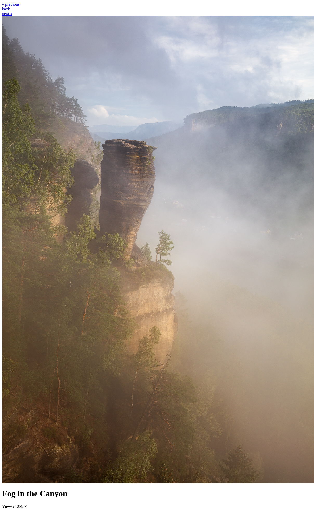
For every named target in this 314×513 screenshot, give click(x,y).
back (6, 9)
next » (7, 13)
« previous (10, 4)
